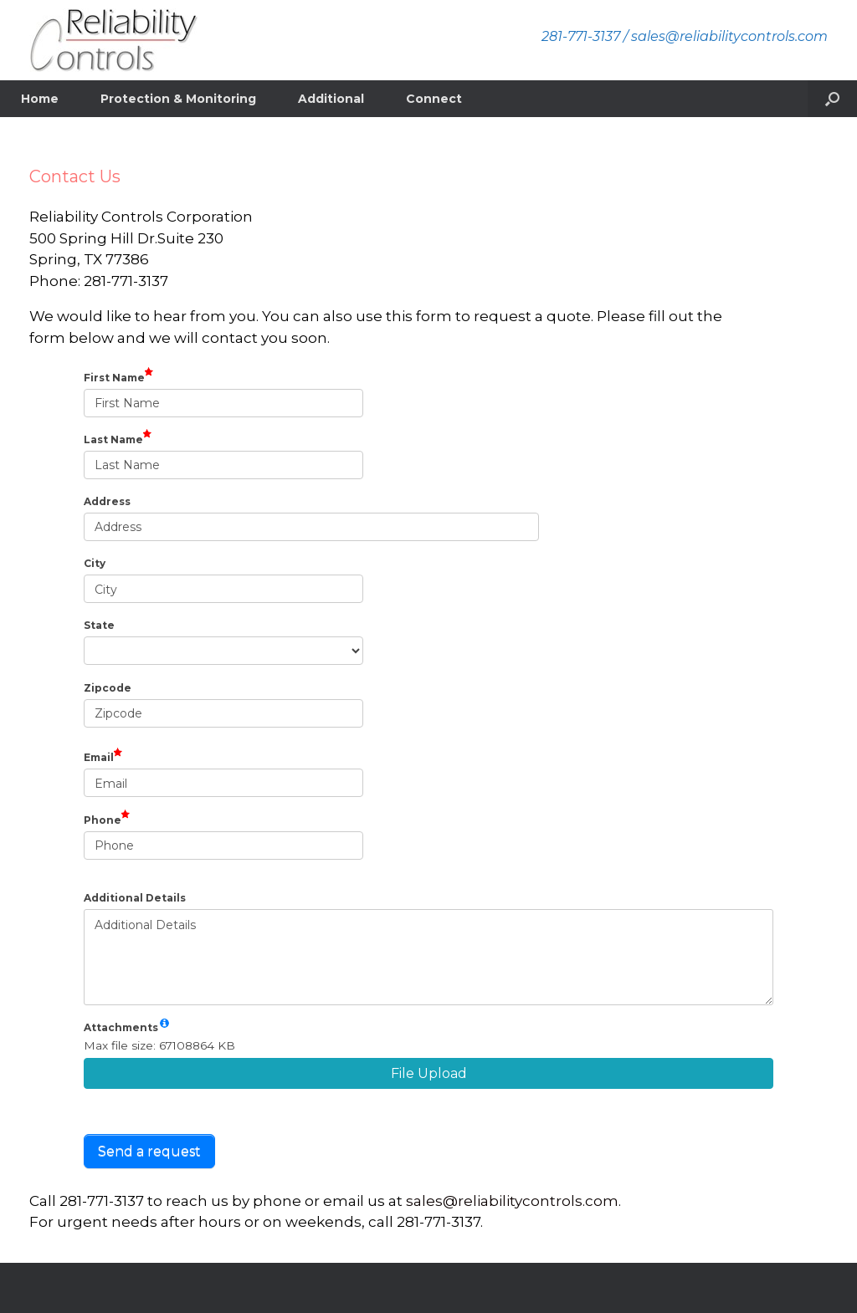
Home (40, 98)
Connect (434, 98)
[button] (832, 98)
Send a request (149, 1151)
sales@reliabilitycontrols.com (512, 1201)
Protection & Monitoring (178, 98)
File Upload (429, 1073)
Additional (331, 98)
